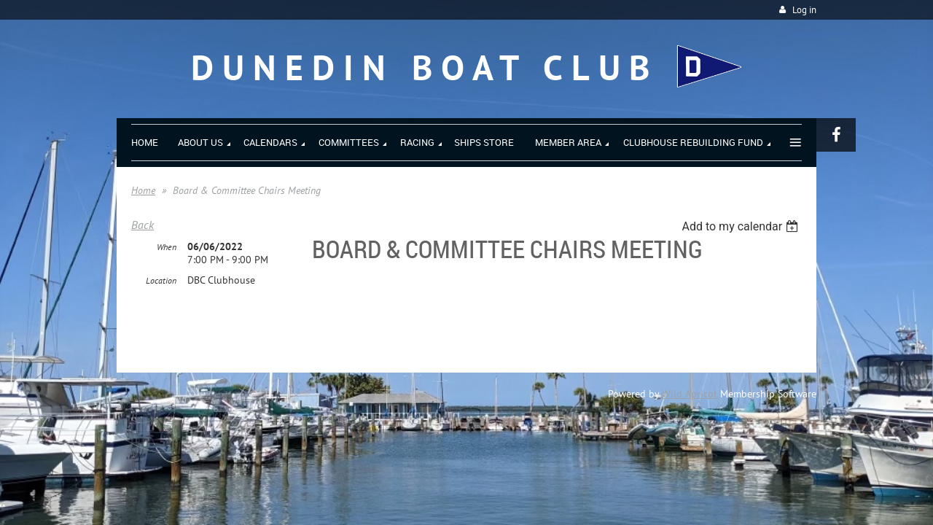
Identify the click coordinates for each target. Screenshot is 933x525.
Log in (804, 10)
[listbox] (742, 226)
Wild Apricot (689, 393)
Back (142, 224)
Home (143, 190)
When (166, 247)
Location (161, 281)
